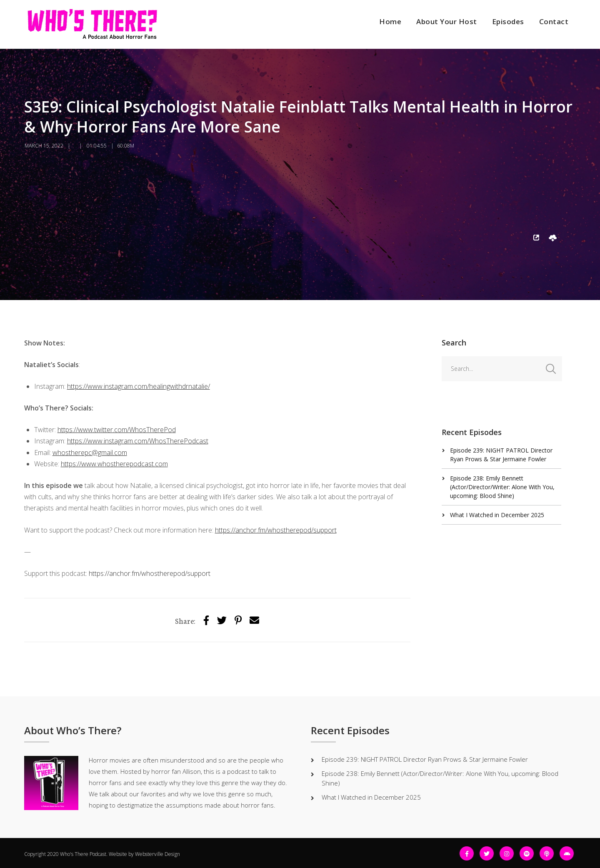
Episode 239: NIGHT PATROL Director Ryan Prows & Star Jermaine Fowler (425, 759)
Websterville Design (157, 854)
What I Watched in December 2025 (497, 515)
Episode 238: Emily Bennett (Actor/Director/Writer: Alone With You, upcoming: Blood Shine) (502, 487)
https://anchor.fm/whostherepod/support (149, 573)
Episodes (508, 21)
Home (390, 21)
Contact (554, 21)
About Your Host (446, 21)
